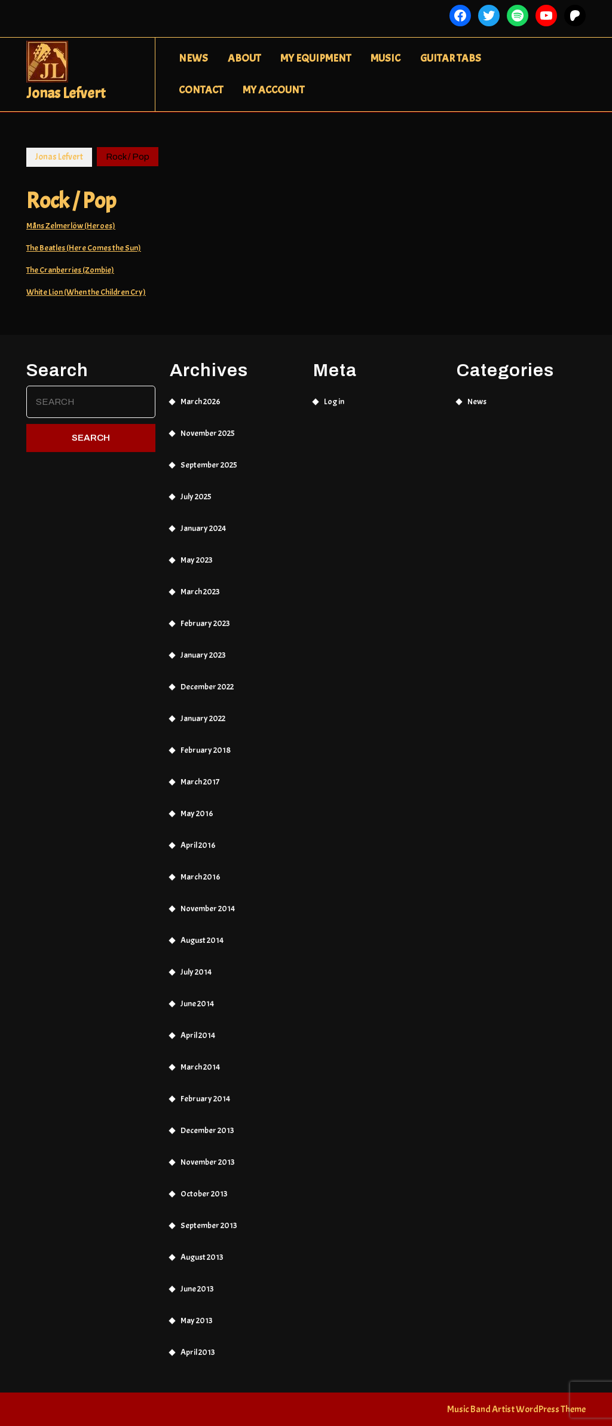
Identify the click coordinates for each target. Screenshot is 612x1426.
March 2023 (200, 597)
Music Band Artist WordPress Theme (516, 1409)
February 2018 (205, 755)
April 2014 (197, 1041)
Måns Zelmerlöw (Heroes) (70, 226)
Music (385, 58)
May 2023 (196, 565)
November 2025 (207, 438)
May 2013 (196, 1326)
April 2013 (197, 1357)
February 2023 (205, 629)
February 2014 (205, 1104)
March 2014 (200, 1072)
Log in (334, 407)
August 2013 (202, 1262)
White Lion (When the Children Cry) (86, 292)
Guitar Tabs (450, 58)
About (244, 58)
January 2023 (203, 660)
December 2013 (207, 1136)
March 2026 (200, 407)
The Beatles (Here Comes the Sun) (83, 248)
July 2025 (196, 502)
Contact (201, 90)
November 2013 (207, 1167)
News (193, 58)
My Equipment (315, 58)
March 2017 (199, 787)
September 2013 (208, 1231)
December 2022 (207, 692)
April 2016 (198, 850)
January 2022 (202, 724)
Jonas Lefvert (65, 93)
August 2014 (202, 946)
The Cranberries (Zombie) (70, 270)
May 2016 (196, 819)
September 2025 (208, 470)
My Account (273, 90)
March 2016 (200, 882)
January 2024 (203, 534)
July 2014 (196, 977)
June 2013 (197, 1294)
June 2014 (197, 1009)
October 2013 (204, 1199)
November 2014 (207, 914)
